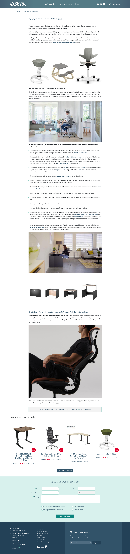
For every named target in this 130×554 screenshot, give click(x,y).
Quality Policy (40, 537)
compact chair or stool (63, 176)
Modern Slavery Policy (43, 542)
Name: (38, 489)
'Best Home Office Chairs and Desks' (63, 42)
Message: (37, 497)
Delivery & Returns (42, 531)
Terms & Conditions (42, 533)
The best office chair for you (73, 157)
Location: (74, 493)
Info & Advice (25, 11)
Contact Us (40, 529)
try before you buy (63, 163)
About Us (39, 535)
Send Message (65, 516)
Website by (16, 548)
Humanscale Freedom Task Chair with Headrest (71, 312)
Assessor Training (79, 506)
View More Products (65, 471)
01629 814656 (85, 409)
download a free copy (80, 153)
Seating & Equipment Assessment (53, 510)
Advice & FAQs (34, 11)
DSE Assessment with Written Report (54, 506)
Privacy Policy (40, 539)
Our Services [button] (65, 4)
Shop (77, 4)
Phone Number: (35, 493)
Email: (75, 489)
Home (18, 11)
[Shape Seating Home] (18, 4)
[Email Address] (81, 542)
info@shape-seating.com (19, 530)
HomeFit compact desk (37, 227)
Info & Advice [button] (50, 4)
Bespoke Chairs (78, 510)
